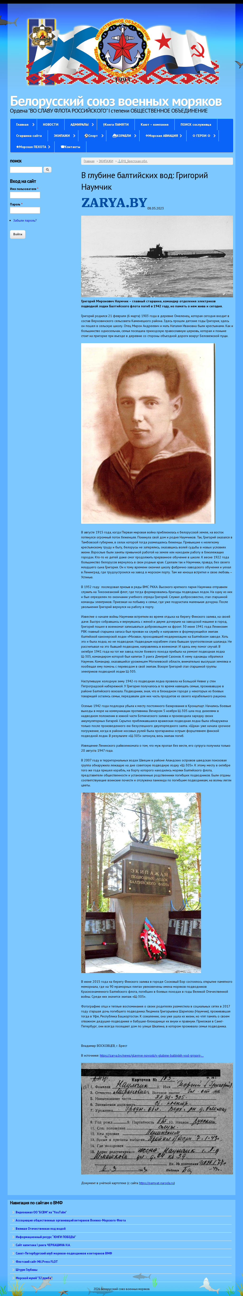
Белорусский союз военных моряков (116, 100)
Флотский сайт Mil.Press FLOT (37, 1261)
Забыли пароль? (25, 220)
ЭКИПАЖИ (62, 135)
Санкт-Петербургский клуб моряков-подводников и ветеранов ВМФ (64, 1253)
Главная (22, 124)
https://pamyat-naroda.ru (156, 1183)
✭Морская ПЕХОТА (31, 147)
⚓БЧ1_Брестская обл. (132, 161)
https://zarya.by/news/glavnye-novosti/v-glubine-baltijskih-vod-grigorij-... (152, 1055)
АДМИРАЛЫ (79, 124)
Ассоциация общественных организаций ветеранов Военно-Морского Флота (71, 1220)
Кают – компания (154, 124)
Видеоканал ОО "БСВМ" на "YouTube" (41, 1212)
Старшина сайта (29, 135)
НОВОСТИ (50, 124)
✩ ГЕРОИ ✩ (201, 135)
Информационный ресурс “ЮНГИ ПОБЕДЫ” (46, 1237)
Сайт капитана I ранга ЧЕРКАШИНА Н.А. (43, 1245)
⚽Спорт (91, 135)
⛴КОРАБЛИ (121, 135)
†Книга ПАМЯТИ (116, 124)
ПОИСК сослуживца (196, 124)
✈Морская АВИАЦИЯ (161, 135)
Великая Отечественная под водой (40, 1228)
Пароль (16, 204)
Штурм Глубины (26, 1270)
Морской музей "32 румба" (34, 1278)
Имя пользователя (24, 189)
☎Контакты (70, 147)
